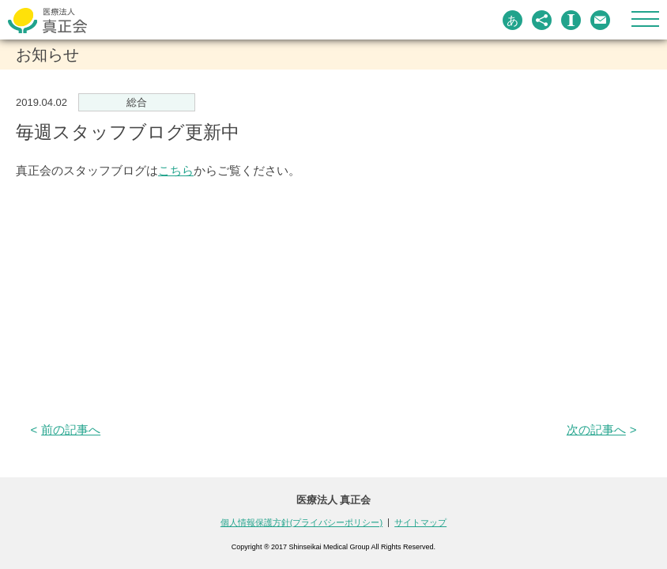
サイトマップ (420, 522)
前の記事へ (70, 429)
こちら (176, 170)
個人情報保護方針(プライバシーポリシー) (301, 522)
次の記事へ (596, 429)
